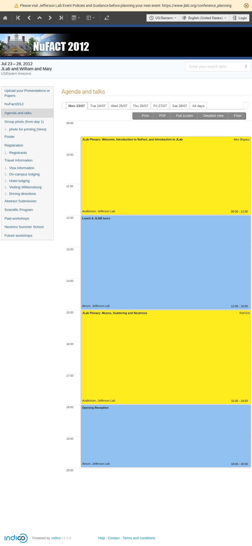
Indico (56, 538)
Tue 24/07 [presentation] (97, 106)
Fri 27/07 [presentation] (160, 106)
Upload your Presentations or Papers (27, 93)
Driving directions (22, 194)
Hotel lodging (19, 181)
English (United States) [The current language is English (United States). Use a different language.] (205, 18)
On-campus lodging (24, 174)
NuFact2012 (14, 104)
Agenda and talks (18, 113)
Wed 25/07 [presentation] (119, 106)
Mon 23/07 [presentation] (76, 106)
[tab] (76, 105)
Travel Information (18, 160)
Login (243, 18)
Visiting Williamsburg (25, 187)
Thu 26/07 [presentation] (140, 106)
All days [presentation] (198, 106)
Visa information (21, 168)
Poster (9, 137)
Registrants (18, 153)
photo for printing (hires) (28, 129)
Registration (13, 145)
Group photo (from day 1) (24, 122)
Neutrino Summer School (24, 227)
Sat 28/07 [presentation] (179, 106)
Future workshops (18, 235)
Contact (114, 538)
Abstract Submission (20, 201)
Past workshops (16, 218)
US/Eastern (164, 18)
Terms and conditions (139, 538)
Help (101, 538)
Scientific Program (18, 210)
